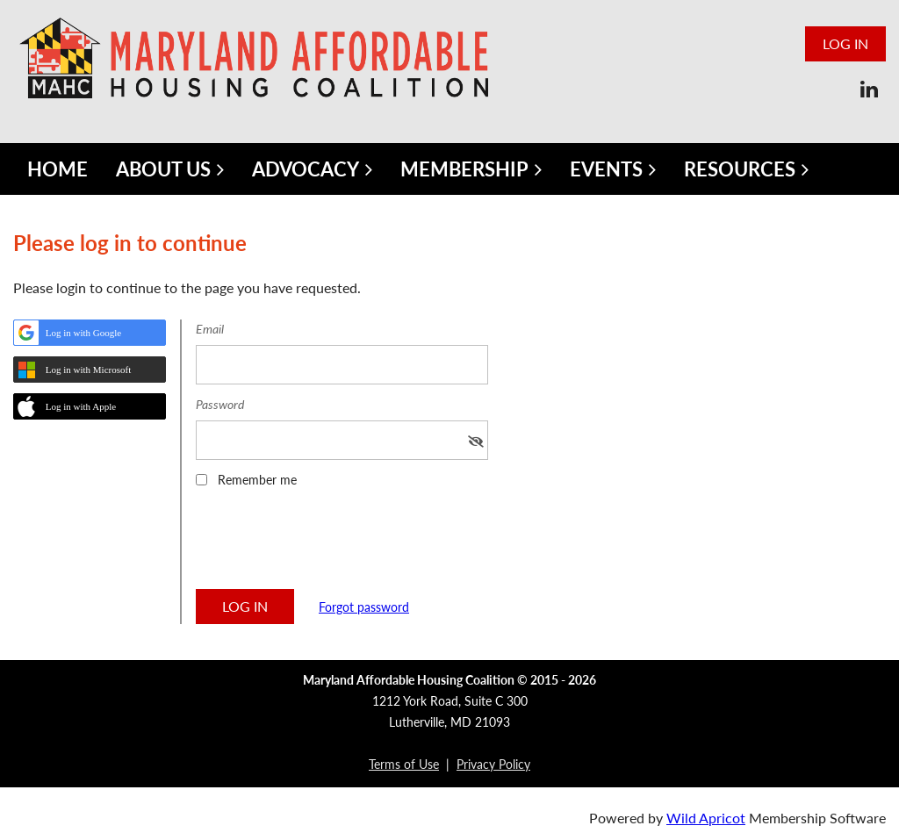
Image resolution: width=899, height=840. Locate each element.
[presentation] (329, 544)
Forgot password (364, 606)
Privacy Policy (493, 764)
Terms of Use (404, 764)
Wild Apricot (705, 817)
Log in (845, 43)
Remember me (257, 479)
